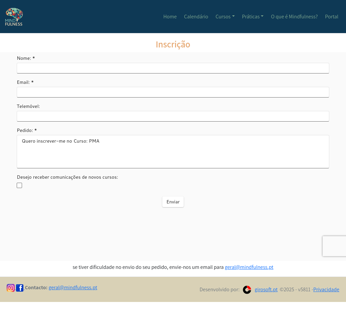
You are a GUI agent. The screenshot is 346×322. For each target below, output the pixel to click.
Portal (331, 16)
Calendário (196, 16)
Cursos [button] (223, 16)
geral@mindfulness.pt (249, 267)
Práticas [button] (251, 16)
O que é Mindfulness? (294, 16)
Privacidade (326, 289)
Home (170, 16)
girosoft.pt (266, 289)
